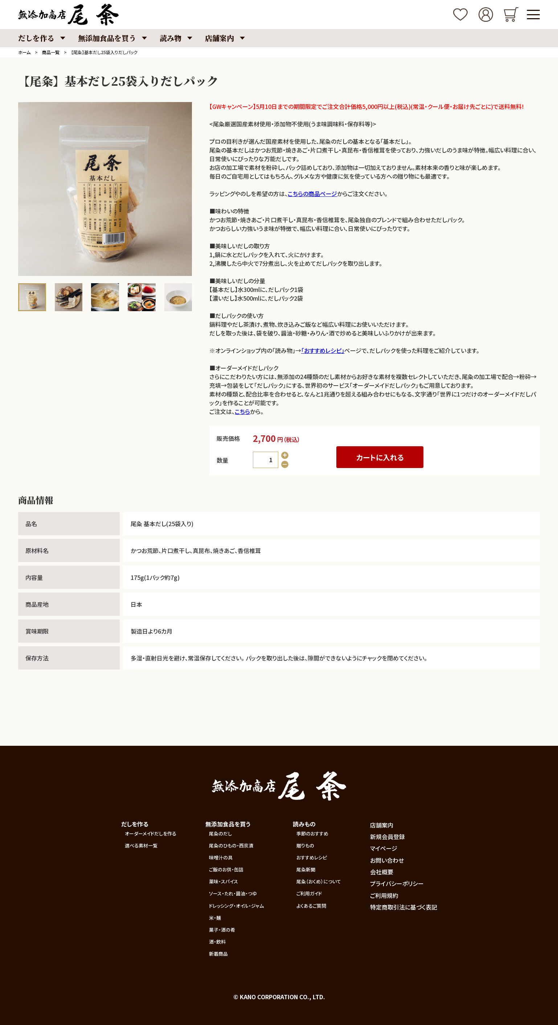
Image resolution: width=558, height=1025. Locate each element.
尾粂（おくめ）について (318, 881)
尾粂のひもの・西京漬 (231, 845)
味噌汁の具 (221, 857)
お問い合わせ (387, 860)
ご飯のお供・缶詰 (226, 869)
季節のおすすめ (312, 833)
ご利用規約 (384, 895)
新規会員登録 (387, 836)
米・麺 (215, 917)
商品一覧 (51, 52)
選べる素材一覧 (141, 845)
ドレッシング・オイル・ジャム (236, 905)
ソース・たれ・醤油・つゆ (233, 893)
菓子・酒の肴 (222, 929)
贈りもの (305, 845)
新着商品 (218, 953)
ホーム (24, 52)
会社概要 (381, 871)
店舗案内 (381, 825)
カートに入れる (380, 457)
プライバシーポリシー (397, 883)
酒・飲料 (217, 941)
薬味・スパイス (223, 881)
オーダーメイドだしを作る (150, 833)
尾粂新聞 (305, 869)
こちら (242, 411)
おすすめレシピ (311, 857)
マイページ (383, 848)
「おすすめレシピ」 (322, 350)
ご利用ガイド (309, 893)
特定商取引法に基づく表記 (403, 907)
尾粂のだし (220, 833)
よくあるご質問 (311, 905)
